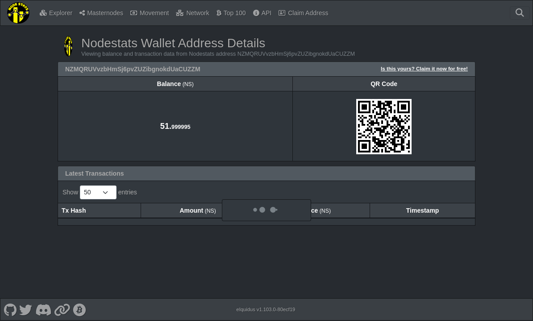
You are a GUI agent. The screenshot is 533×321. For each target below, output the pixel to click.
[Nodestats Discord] (43, 305)
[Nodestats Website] (62, 305)
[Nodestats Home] (18, 13)
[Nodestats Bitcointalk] (79, 305)
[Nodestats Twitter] (26, 305)
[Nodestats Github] (10, 305)
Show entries (99, 192)
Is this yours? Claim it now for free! (424, 68)
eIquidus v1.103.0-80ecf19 (265, 305)
